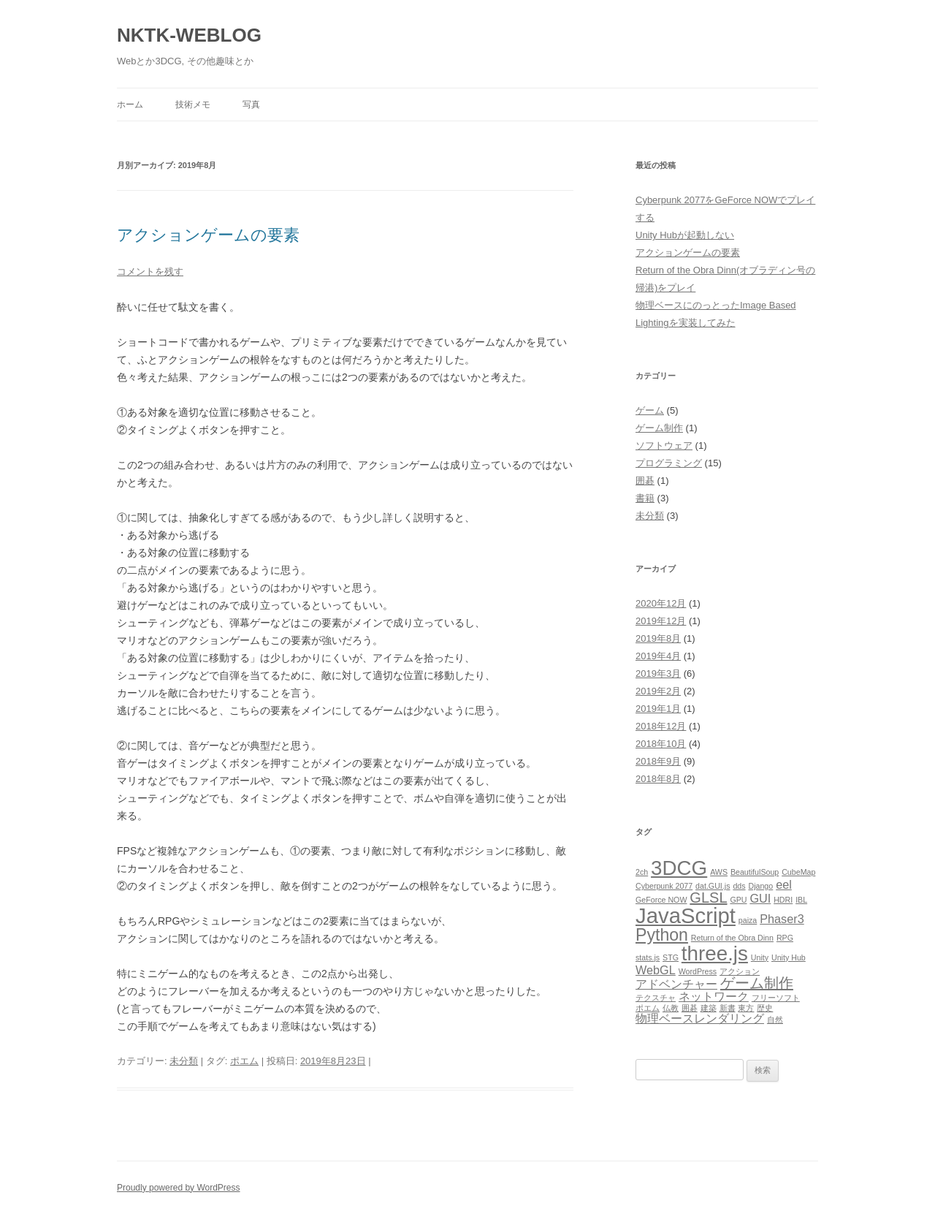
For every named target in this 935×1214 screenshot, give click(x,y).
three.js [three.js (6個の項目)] (715, 953)
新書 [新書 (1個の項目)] (728, 1008)
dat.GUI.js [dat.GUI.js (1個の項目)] (712, 885)
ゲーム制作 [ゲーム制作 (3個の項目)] (756, 983)
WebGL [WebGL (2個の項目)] (656, 969)
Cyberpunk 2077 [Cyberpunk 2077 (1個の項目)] (664, 885)
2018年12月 (661, 726)
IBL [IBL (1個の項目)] (801, 899)
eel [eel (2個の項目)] (784, 884)
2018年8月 (658, 778)
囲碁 (645, 480)
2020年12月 (661, 603)
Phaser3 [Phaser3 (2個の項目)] (782, 918)
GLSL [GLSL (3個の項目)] (708, 897)
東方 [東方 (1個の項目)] (746, 1008)
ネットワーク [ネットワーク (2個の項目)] (714, 996)
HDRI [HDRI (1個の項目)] (783, 899)
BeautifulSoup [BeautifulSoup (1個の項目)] (754, 872)
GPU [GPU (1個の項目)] (738, 899)
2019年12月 (661, 620)
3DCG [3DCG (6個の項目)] (679, 868)
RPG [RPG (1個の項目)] (784, 937)
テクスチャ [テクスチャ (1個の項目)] (656, 997)
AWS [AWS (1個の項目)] (719, 872)
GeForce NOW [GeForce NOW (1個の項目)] (661, 899)
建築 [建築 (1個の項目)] (709, 1008)
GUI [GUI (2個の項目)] (760, 898)
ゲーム (650, 410)
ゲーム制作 (659, 427)
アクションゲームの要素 (208, 235)
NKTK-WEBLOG (189, 35)
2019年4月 (658, 655)
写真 (251, 104)
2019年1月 (658, 708)
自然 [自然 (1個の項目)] (775, 1019)
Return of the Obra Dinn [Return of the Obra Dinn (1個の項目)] (732, 937)
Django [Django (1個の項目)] (760, 885)
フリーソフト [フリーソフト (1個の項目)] (776, 997)
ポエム (244, 1060)
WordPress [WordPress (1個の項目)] (698, 971)
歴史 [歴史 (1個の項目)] (765, 1008)
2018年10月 (661, 743)
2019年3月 (658, 673)
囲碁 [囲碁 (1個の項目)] (690, 1008)
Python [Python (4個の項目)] (662, 934)
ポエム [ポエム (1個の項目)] (648, 1008)
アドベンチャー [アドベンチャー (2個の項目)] (676, 983)
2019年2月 (658, 691)
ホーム (130, 104)
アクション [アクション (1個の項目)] (740, 971)
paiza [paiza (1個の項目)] (748, 920)
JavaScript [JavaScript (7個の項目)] (686, 915)
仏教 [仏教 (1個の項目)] (671, 1008)
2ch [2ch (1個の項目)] (642, 872)
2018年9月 (658, 761)
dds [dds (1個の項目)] (739, 885)
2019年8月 (658, 638)
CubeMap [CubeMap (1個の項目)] (798, 872)
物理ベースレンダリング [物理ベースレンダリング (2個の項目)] (700, 1018)
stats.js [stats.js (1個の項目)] (648, 957)
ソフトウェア (664, 445)
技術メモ (192, 104)
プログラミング (669, 463)
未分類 (183, 1060)
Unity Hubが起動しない (685, 234)
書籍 (645, 498)
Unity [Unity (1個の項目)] (759, 957)
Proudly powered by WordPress (178, 1188)
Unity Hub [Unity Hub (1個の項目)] (788, 957)
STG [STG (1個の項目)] (671, 957)
